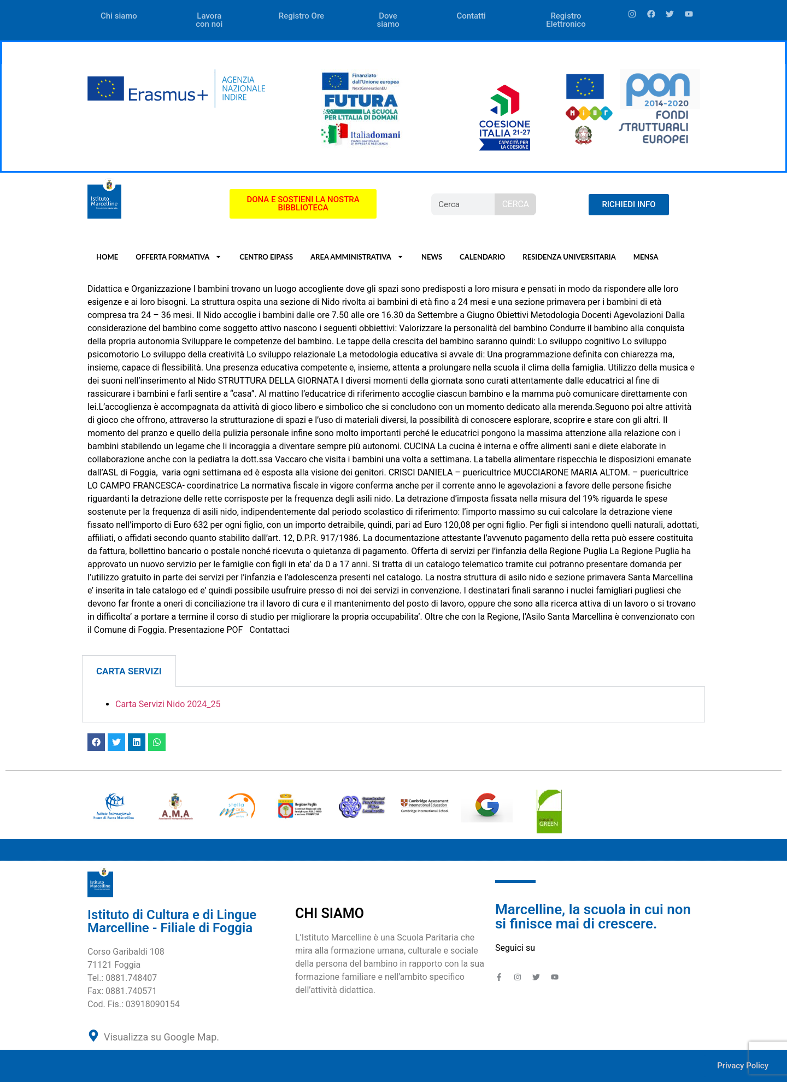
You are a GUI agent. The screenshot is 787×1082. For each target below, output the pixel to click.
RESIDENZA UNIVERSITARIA (568, 256)
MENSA (646, 256)
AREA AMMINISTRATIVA (357, 257)
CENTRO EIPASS (266, 256)
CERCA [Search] (515, 204)
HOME (107, 256)
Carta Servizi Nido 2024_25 (167, 704)
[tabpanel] (393, 704)
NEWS (431, 256)
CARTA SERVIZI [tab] (129, 671)
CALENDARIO (482, 256)
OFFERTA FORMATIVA (179, 257)
